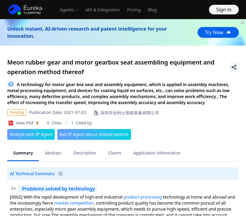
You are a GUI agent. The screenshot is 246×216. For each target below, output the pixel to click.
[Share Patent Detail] (234, 67)
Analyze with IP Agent (31, 134)
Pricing (134, 10)
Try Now (218, 32)
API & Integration (103, 10)
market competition (74, 203)
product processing (143, 197)
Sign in (224, 9)
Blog (152, 10)
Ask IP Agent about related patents (94, 134)
